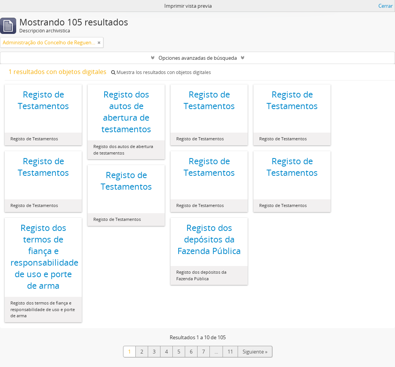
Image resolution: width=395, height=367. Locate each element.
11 (230, 351)
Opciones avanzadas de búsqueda (198, 57)
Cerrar (385, 5)
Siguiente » (255, 351)
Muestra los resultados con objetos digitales (161, 72)
